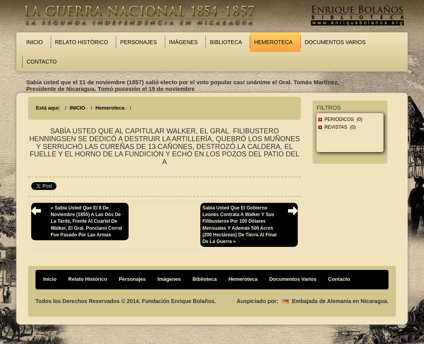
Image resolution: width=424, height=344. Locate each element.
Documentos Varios (335, 42)
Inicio (34, 42)
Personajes (138, 42)
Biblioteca (226, 42)
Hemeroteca (273, 42)
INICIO (77, 108)
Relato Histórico (81, 42)
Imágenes (183, 42)
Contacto (41, 62)
